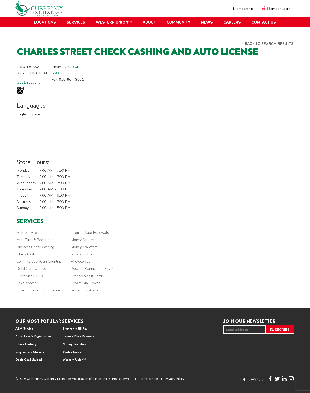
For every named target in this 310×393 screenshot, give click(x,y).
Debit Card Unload (32, 268)
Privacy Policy (180, 379)
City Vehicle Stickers (29, 352)
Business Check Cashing (36, 247)
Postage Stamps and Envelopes (98, 268)
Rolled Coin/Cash (85, 290)
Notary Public (83, 254)
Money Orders (83, 239)
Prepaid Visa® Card (88, 276)
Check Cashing (28, 254)
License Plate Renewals (91, 232)
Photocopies (82, 261)
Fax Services (27, 283)
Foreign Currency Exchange (39, 290)
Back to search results (265, 44)
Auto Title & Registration (36, 239)
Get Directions (28, 82)
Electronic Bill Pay (31, 276)
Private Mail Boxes (87, 283)
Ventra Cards (72, 352)
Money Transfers (85, 247)
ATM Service (27, 232)
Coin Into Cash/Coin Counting (39, 261)
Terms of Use (153, 379)
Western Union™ (74, 359)
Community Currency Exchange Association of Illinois (66, 379)
